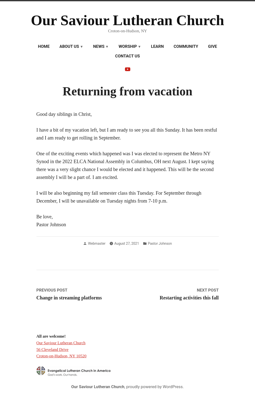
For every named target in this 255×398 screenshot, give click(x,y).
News (98, 46)
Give (212, 46)
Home (44, 46)
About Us (69, 46)
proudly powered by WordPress (154, 386)
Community (186, 46)
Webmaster (96, 243)
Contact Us (127, 56)
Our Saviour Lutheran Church (127, 20)
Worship (128, 46)
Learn (157, 46)
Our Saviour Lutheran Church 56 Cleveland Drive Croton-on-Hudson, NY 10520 (61, 349)
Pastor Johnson (160, 243)
